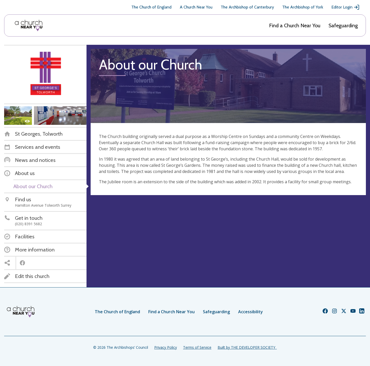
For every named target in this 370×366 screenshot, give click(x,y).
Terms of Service (197, 347)
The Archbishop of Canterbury (247, 7)
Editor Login (345, 7)
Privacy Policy (165, 347)
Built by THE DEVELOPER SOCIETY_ (247, 347)
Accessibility (250, 312)
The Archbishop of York (302, 7)
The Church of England (151, 7)
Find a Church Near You (294, 25)
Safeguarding (343, 25)
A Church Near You (196, 7)
